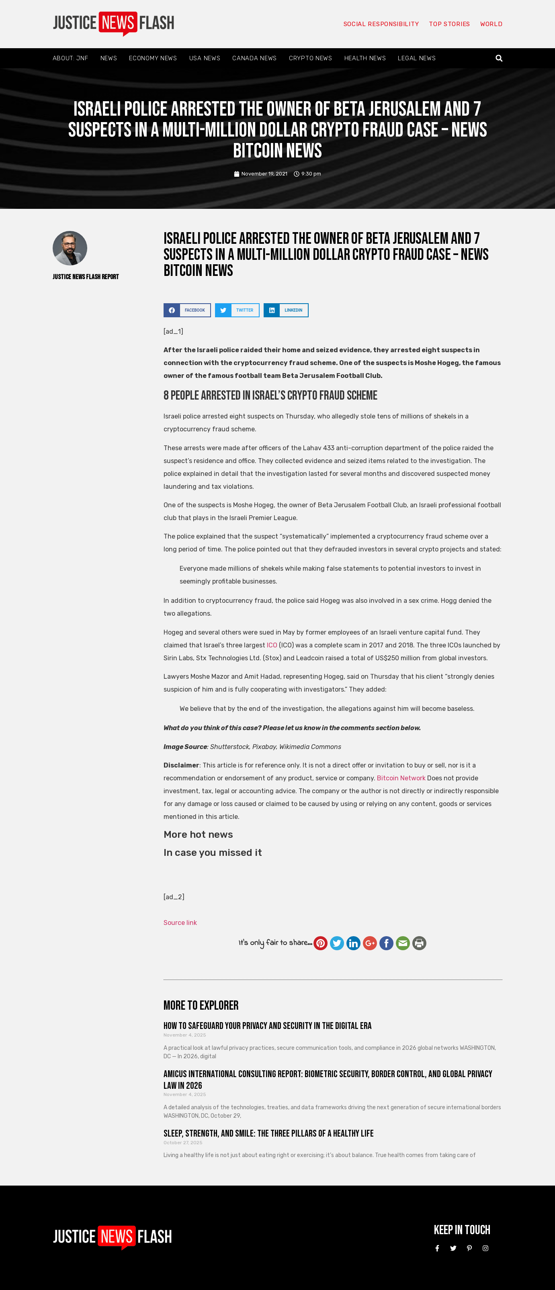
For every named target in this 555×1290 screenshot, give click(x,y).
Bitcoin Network (401, 778)
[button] (499, 58)
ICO (272, 645)
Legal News (417, 58)
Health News (365, 58)
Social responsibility (381, 24)
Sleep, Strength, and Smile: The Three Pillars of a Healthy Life (269, 1133)
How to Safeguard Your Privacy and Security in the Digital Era (268, 1026)
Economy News (153, 58)
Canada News (254, 58)
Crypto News (310, 58)
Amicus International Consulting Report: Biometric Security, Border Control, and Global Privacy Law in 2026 (328, 1080)
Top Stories (449, 24)
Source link (180, 923)
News (108, 58)
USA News (205, 58)
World (491, 24)
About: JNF (70, 58)
